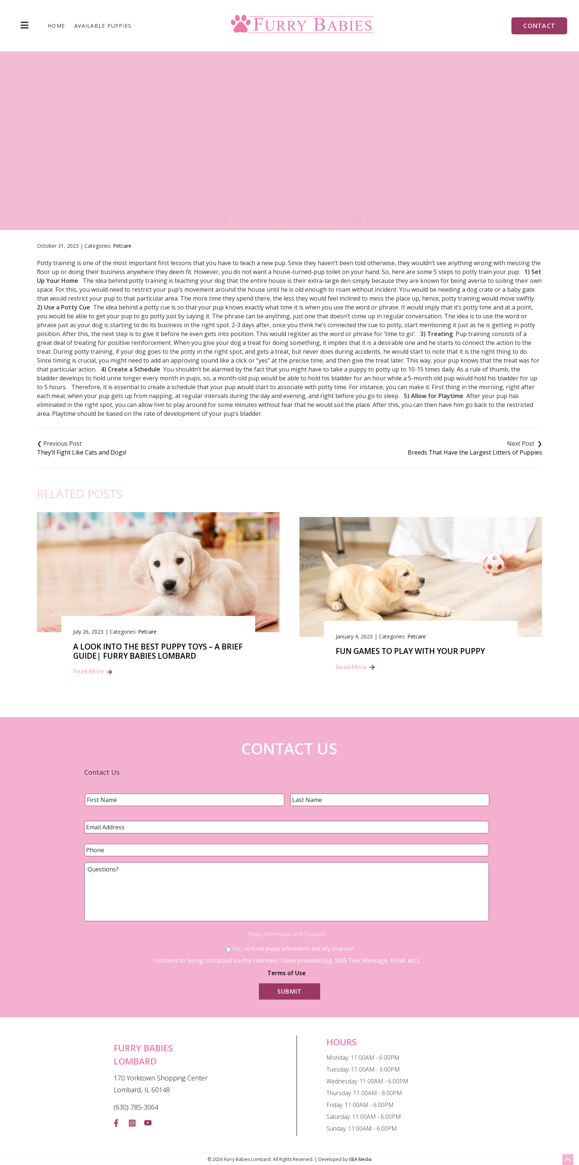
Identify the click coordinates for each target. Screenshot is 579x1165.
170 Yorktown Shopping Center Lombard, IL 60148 (161, 1083)
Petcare (122, 245)
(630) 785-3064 (136, 1107)
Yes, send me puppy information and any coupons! (292, 948)
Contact (539, 26)
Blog (256, 173)
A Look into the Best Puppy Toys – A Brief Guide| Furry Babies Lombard (158, 651)
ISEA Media (360, 1159)
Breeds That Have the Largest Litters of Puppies (475, 452)
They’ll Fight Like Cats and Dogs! (81, 452)
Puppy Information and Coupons (287, 934)
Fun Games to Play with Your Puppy (410, 651)
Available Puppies (102, 25)
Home (56, 25)
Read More (88, 671)
